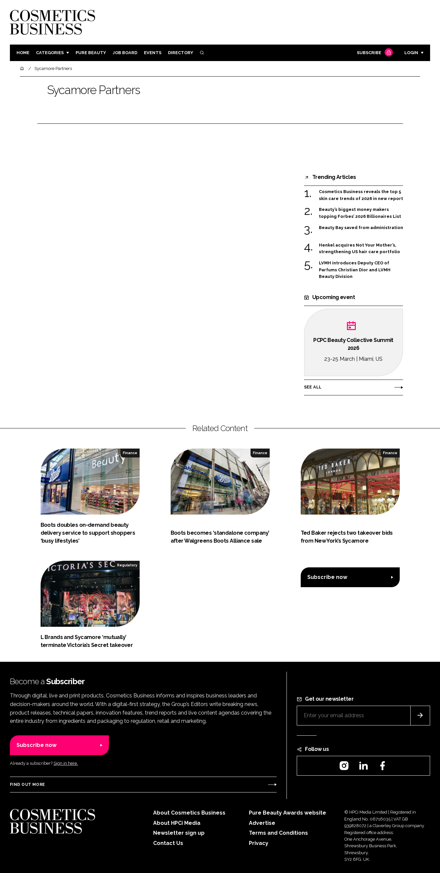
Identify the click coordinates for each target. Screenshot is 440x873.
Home (23, 52)
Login (411, 52)
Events (152, 52)
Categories (50, 52)
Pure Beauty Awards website (287, 813)
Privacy (258, 843)
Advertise (262, 823)
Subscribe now (327, 577)
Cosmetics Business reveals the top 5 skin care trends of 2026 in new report (361, 195)
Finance (130, 453)
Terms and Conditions (278, 833)
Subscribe (374, 53)
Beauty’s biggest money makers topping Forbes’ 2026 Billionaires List (360, 213)
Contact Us (168, 843)
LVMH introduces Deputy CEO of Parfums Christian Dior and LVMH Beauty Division (354, 270)
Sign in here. (65, 763)
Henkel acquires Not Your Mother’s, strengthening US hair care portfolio (359, 248)
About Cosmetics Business (189, 813)
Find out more (27, 784)
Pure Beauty (91, 52)
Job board (125, 52)
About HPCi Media (176, 823)
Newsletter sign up (179, 833)
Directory (180, 52)
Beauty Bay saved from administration (361, 227)
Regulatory (127, 565)
